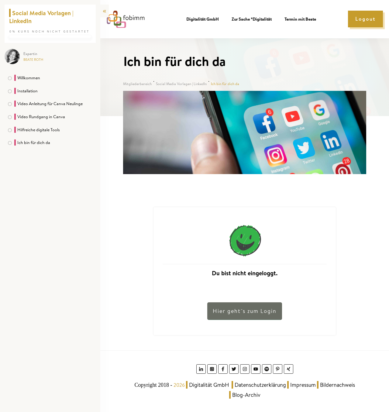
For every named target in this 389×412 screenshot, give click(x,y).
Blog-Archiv (246, 395)
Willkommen (28, 78)
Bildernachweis (337, 385)
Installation (27, 91)
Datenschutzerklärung (260, 385)
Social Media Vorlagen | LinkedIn (41, 17)
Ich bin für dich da (33, 142)
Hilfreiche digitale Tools (38, 130)
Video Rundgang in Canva (41, 117)
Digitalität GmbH (209, 385)
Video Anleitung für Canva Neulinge (50, 104)
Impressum (303, 385)
